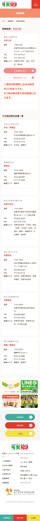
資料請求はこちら (20, 77)
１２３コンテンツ (27, 453)
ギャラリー (24, 458)
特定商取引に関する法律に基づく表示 (28, 476)
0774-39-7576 (19, 138)
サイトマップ (25, 482)
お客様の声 (6, 474)
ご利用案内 (6, 461)
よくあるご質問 (26, 462)
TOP (3, 21)
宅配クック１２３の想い (10, 455)
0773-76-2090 (19, 356)
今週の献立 (6, 469)
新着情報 (5, 478)
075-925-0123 (19, 269)
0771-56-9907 (19, 176)
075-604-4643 (19, 314)
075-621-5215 (19, 218)
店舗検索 (10, 21)
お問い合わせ (25, 470)
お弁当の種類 (7, 465)
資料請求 (23, 466)
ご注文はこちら (20, 70)
